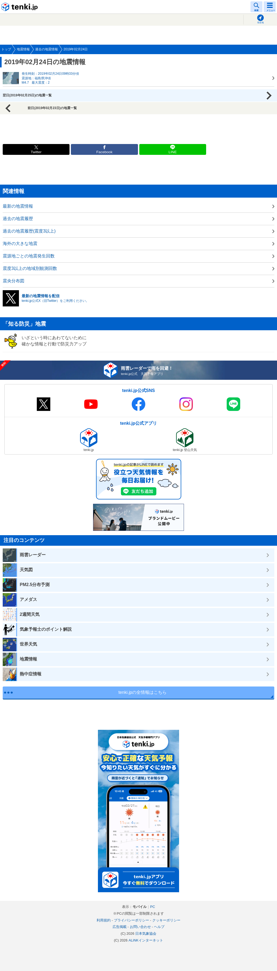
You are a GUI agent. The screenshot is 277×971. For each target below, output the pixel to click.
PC (152, 907)
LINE (173, 152)
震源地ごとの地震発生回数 (29, 256)
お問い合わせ (140, 927)
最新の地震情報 (18, 206)
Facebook (104, 152)
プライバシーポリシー (131, 920)
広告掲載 (120, 927)
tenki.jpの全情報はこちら (142, 692)
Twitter (36, 152)
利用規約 (104, 920)
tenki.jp (20, 7)
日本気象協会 (145, 933)
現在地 (260, 22)
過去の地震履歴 (18, 218)
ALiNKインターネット (145, 940)
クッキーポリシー (166, 920)
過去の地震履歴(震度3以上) (29, 231)
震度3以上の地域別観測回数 (30, 268)
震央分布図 (13, 281)
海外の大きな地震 (20, 243)
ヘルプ (159, 927)
